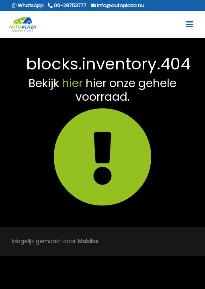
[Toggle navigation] (190, 24)
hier (72, 83)
